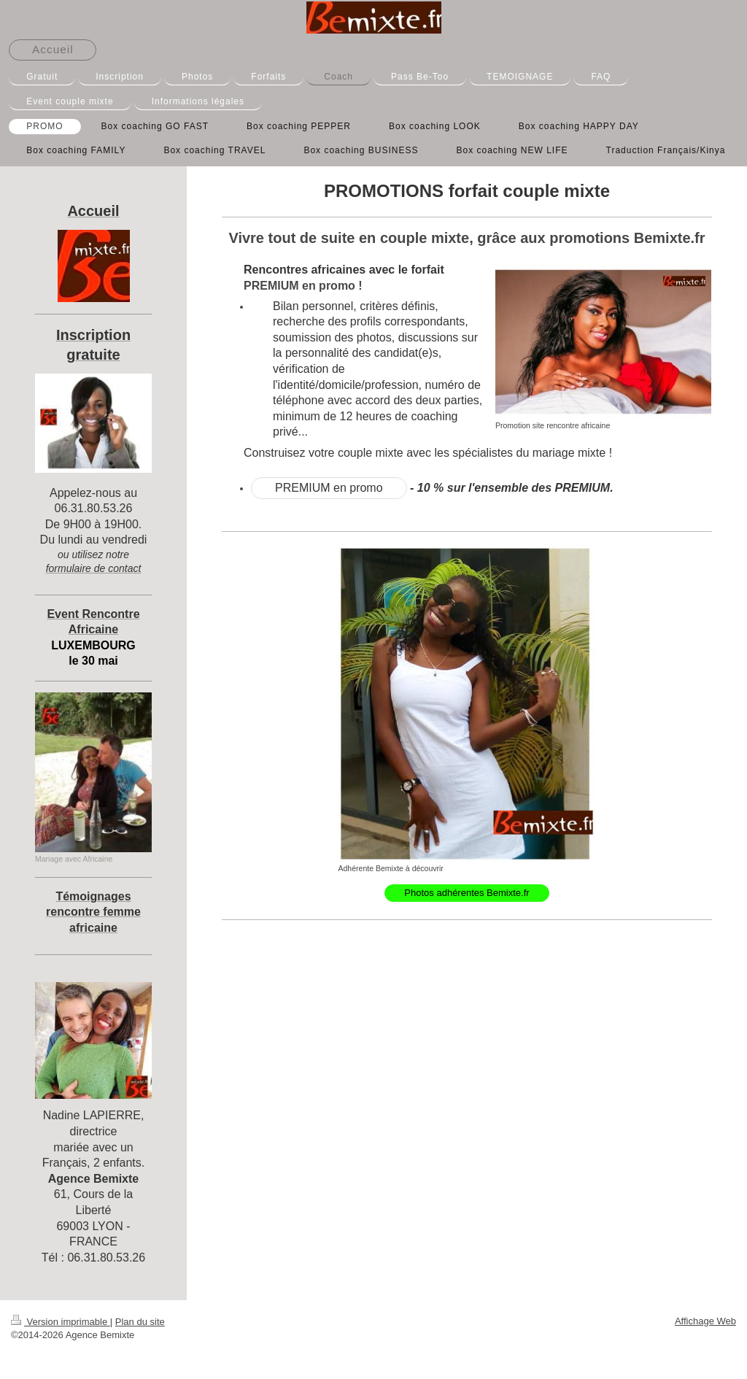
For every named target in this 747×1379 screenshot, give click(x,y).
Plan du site (140, 1321)
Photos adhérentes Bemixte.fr (466, 892)
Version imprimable (60, 1321)
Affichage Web (705, 1321)
